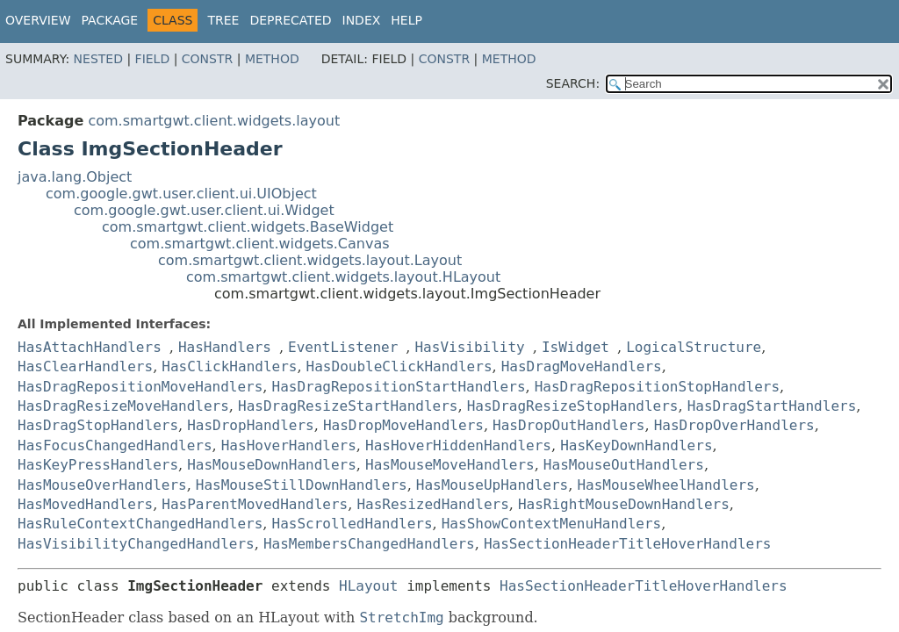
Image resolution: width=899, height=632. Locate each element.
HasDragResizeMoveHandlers (123, 406)
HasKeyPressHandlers (98, 464)
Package (110, 20)
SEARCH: (573, 83)
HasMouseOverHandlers (102, 485)
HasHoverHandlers (288, 445)
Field (152, 59)
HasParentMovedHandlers (255, 504)
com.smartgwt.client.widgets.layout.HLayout (343, 277)
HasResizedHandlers (432, 504)
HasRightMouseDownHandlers (624, 504)
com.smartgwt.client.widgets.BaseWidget (247, 227)
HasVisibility (469, 347)
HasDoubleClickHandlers (399, 366)
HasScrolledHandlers (352, 523)
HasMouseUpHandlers (492, 485)
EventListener (343, 347)
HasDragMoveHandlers (581, 366)
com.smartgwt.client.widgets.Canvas (260, 243)
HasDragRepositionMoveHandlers (140, 386)
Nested (98, 59)
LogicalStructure (693, 347)
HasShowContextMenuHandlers (551, 523)
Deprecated (290, 20)
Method (272, 59)
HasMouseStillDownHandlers (301, 485)
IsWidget (575, 347)
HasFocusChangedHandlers (115, 445)
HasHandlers (224, 347)
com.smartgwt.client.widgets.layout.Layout (310, 260)
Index (361, 20)
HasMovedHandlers (85, 504)
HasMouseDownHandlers (271, 464)
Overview (38, 20)
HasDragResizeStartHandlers (347, 406)
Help (406, 20)
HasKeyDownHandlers (636, 445)
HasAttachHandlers (90, 347)
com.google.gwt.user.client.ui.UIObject (181, 193)
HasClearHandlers (85, 366)
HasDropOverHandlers (734, 425)
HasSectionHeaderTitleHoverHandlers (628, 543)
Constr (207, 59)
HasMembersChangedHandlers (369, 543)
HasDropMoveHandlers (403, 425)
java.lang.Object (75, 177)
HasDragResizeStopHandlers (573, 406)
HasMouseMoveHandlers (450, 464)
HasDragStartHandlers (772, 406)
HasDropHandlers (250, 425)
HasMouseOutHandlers (623, 464)
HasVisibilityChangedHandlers (136, 543)
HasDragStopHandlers (98, 425)
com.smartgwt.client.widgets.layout (214, 120)
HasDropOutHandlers (568, 425)
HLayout (368, 586)
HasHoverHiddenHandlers (458, 445)
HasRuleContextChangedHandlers (140, 523)
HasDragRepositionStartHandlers (399, 386)
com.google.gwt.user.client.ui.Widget (204, 210)
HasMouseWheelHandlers (665, 485)
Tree (223, 20)
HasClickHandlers (229, 366)
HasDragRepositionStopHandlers (657, 386)
